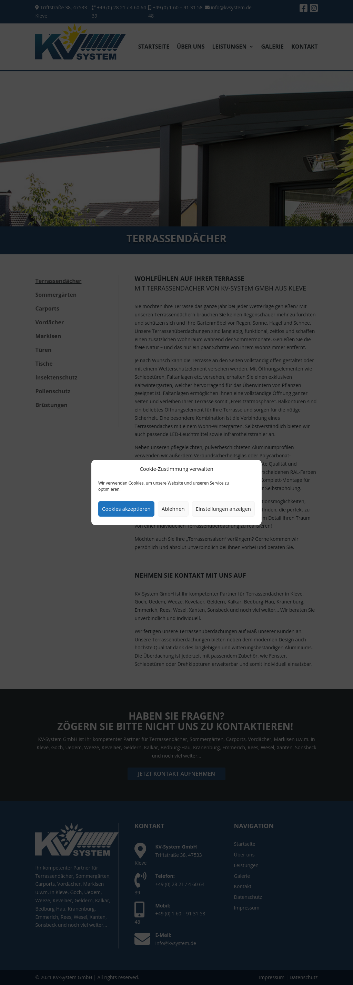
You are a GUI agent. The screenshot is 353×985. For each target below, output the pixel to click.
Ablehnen (173, 508)
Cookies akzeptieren (126, 508)
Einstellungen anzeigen (223, 508)
